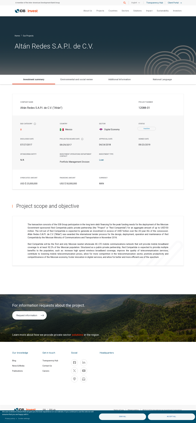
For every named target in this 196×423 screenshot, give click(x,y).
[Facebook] (74, 362)
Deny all (122, 416)
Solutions (137, 10)
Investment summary (33, 79)
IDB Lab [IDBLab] (52, 410)
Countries (112, 10)
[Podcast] (74, 379)
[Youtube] (83, 370)
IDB (44, 410)
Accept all (171, 416)
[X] (74, 370)
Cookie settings (24, 418)
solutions (78, 334)
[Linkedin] (83, 362)
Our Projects (28, 36)
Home (17, 36)
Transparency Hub (154, 2)
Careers (45, 371)
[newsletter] (83, 379)
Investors (177, 10)
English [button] (134, 3)
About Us (87, 10)
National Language (162, 79)
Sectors (125, 10)
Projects (100, 10)
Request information (30, 315)
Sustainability (163, 10)
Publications (17, 371)
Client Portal (175, 2)
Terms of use (119, 410)
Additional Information (119, 79)
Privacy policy (10, 418)
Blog (14, 361)
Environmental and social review (76, 79)
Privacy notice (133, 410)
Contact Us (47, 366)
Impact (149, 10)
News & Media (18, 366)
